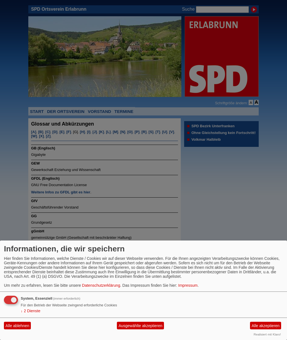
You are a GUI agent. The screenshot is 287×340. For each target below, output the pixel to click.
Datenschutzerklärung (101, 285)
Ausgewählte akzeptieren (140, 325)
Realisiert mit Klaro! (267, 334)
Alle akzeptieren (266, 325)
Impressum (188, 285)
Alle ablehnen (17, 325)
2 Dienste (30, 311)
